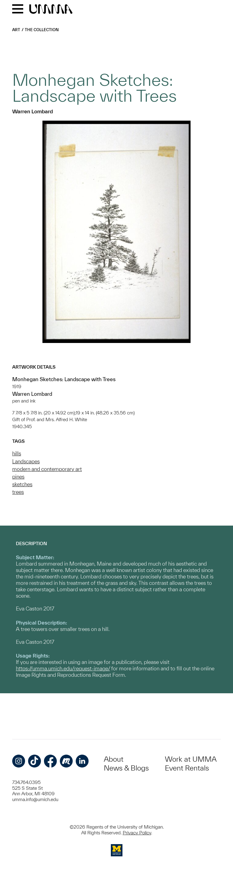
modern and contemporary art (47, 469)
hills (16, 453)
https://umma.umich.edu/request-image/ (63, 668)
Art (16, 29)
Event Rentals (187, 768)
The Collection (42, 29)
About (113, 759)
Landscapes (26, 461)
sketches (22, 484)
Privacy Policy (137, 832)
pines (18, 476)
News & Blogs (126, 768)
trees (18, 492)
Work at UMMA (191, 759)
